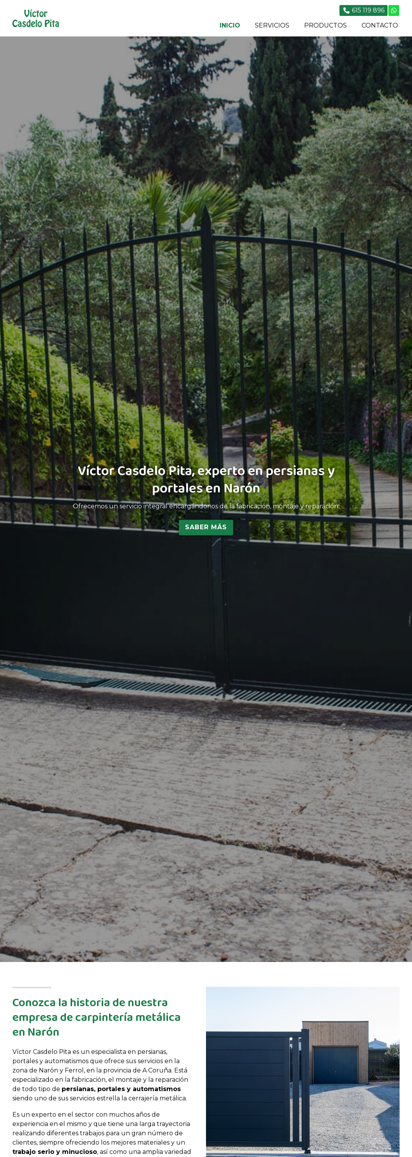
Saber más (206, 527)
